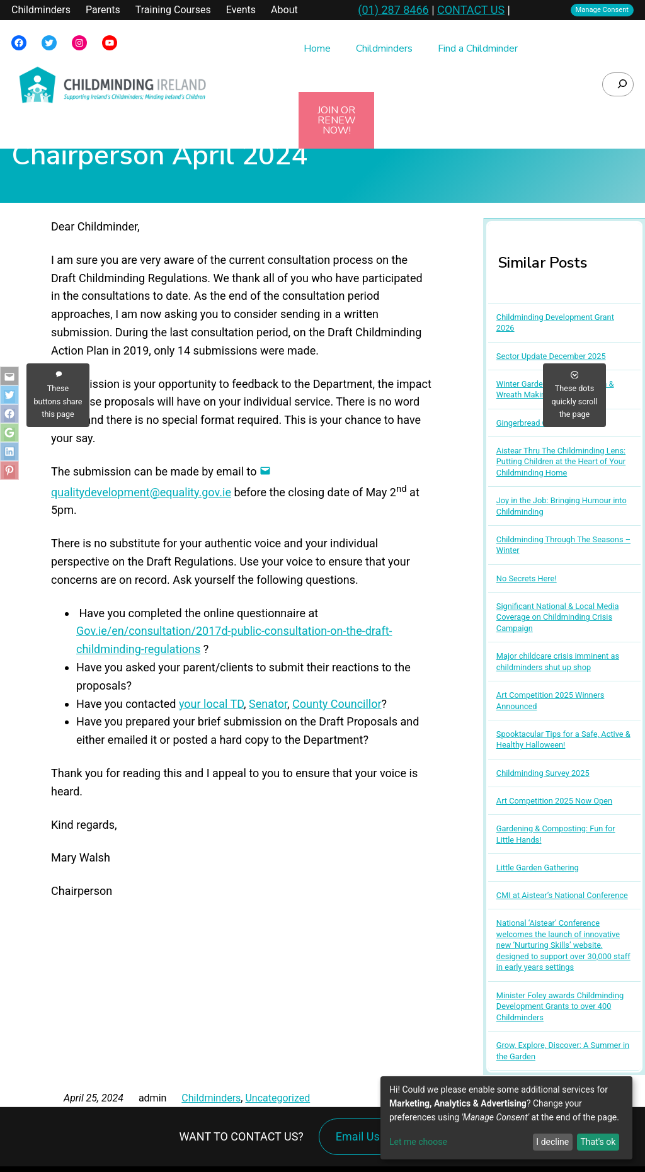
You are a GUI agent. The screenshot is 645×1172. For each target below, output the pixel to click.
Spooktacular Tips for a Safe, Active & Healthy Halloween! (563, 739)
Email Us (358, 1136)
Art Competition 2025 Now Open (554, 800)
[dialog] (506, 1117)
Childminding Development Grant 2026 (555, 322)
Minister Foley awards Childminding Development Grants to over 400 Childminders (560, 1006)
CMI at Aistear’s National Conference (562, 895)
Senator (268, 703)
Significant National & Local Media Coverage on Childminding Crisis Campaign (557, 617)
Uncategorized (277, 1098)
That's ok (597, 1142)
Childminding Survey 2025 (543, 773)
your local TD (211, 703)
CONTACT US (471, 9)
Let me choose (418, 1142)
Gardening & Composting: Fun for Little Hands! (555, 834)
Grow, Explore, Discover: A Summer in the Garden (562, 1050)
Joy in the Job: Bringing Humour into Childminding (561, 506)
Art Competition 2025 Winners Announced (550, 700)
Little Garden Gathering (537, 867)
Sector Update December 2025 (551, 356)
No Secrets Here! (526, 578)
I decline (552, 1142)
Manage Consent (602, 10)
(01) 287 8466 (393, 9)
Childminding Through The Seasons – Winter (563, 545)
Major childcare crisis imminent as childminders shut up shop (557, 661)
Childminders (211, 1098)
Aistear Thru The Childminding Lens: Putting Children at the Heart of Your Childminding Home (560, 461)
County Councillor (336, 703)
